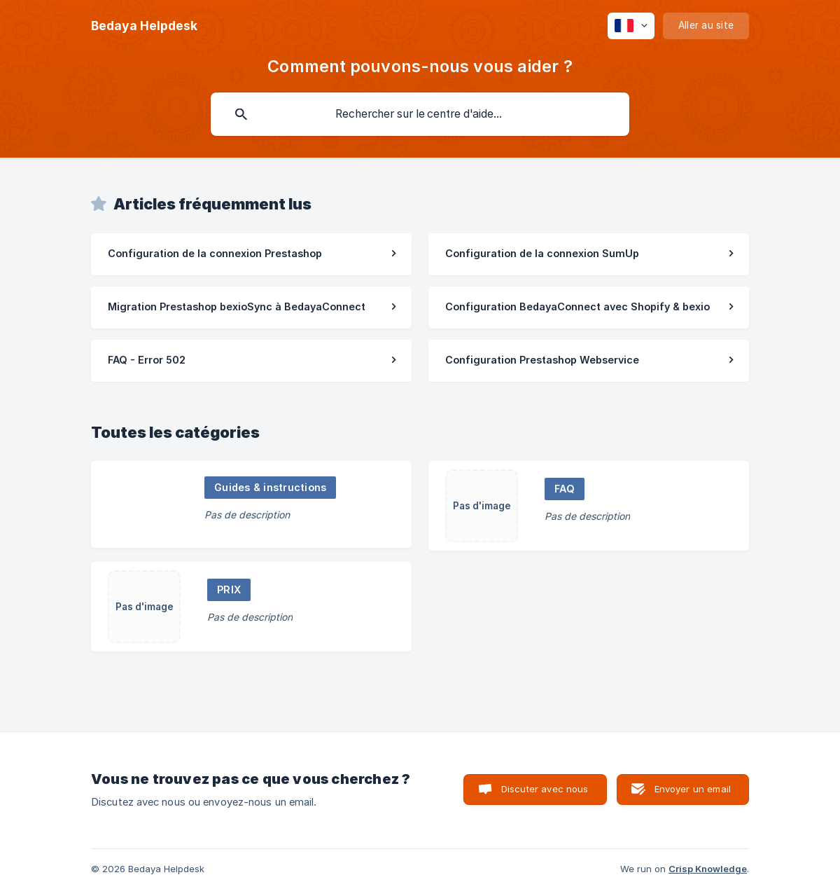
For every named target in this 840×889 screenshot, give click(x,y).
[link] (251, 254)
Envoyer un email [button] (692, 788)
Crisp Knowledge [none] (707, 868)
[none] (144, 26)
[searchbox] (420, 114)
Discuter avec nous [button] (545, 788)
